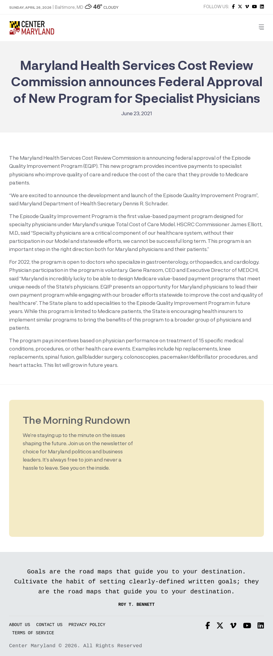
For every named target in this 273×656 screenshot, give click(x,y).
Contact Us (49, 625)
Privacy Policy (86, 625)
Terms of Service (33, 633)
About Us (19, 625)
